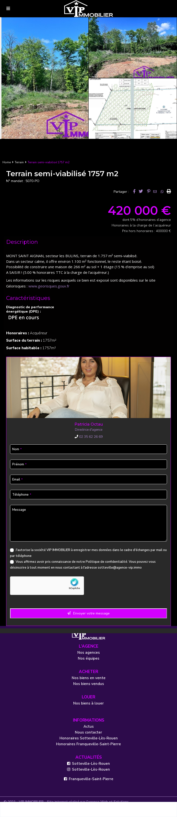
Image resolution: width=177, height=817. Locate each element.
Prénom (19, 464)
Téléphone (21, 494)
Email (17, 479)
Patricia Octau (88, 424)
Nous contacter (88, 732)
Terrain (19, 162)
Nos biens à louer (88, 703)
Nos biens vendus (88, 683)
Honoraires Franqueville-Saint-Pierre (88, 744)
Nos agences (88, 652)
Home (6, 162)
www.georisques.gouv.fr (49, 286)
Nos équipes (88, 658)
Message (19, 510)
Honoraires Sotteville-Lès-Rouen (88, 738)
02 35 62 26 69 (89, 436)
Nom (17, 449)
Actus (88, 726)
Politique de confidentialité (106, 562)
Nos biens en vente (89, 677)
